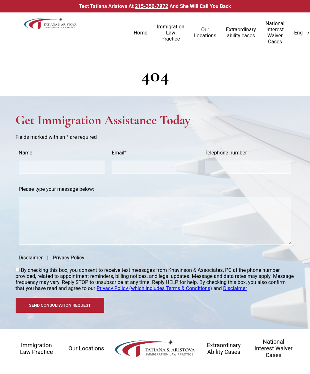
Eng (298, 33)
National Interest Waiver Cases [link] (274, 32)
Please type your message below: (56, 189)
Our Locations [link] (205, 32)
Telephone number (226, 153)
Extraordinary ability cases (224, 348)
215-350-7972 (151, 6)
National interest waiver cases (274, 348)
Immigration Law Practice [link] (170, 33)
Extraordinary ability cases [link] (241, 32)
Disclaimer (31, 258)
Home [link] (140, 33)
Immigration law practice (36, 348)
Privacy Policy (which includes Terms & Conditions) (154, 288)
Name (26, 153)
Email (119, 153)
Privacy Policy (69, 258)
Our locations (86, 348)
